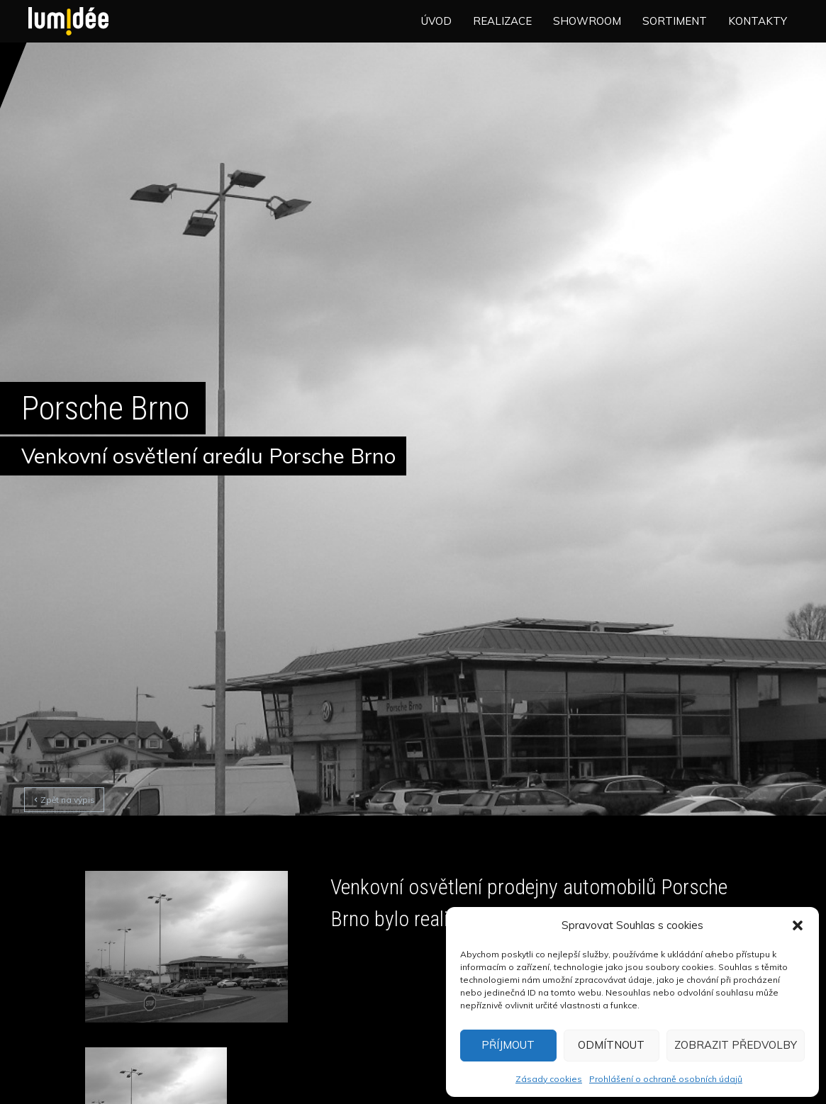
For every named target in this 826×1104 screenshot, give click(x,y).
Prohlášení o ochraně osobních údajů (665, 1079)
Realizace (502, 21)
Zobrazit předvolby (735, 1045)
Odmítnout (611, 1045)
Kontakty (757, 21)
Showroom (587, 21)
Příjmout (508, 1045)
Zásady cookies (548, 1079)
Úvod (436, 21)
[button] (798, 925)
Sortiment (674, 21)
